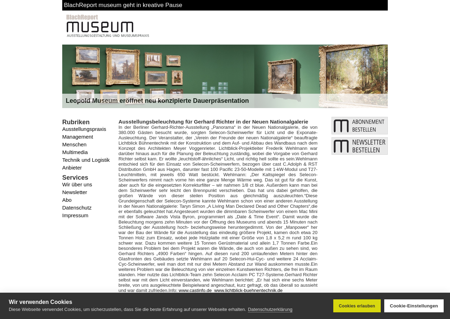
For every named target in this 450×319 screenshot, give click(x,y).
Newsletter (74, 192)
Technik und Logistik (86, 160)
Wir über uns (77, 184)
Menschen (74, 144)
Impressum (75, 215)
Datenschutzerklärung (270, 309)
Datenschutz (76, 208)
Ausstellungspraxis (84, 129)
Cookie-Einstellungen (414, 305)
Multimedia (75, 152)
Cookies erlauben (357, 306)
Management (77, 137)
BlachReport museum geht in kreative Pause (123, 5)
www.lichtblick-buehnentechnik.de (248, 290)
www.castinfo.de (195, 290)
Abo (67, 200)
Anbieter (72, 168)
